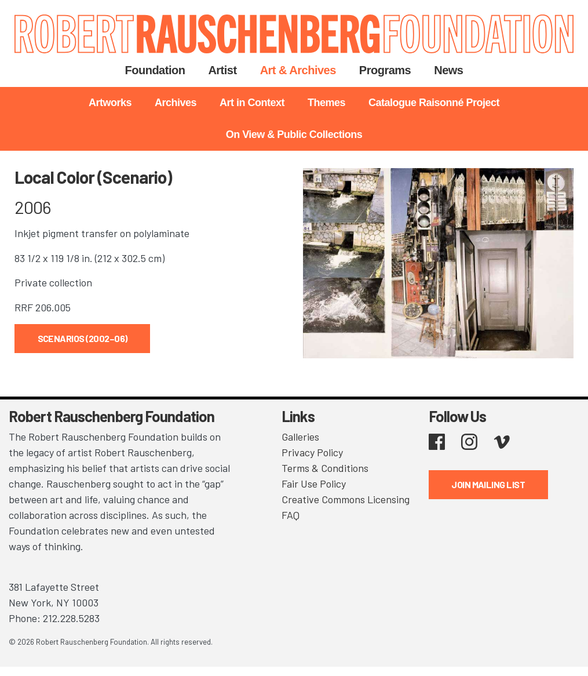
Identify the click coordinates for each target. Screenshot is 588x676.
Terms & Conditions (325, 467)
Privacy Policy (312, 452)
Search (489, 70)
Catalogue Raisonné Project (433, 102)
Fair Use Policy (314, 483)
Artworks (110, 102)
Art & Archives (298, 70)
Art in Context (252, 102)
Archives (175, 102)
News (448, 70)
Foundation (155, 70)
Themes (326, 102)
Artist (222, 70)
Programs (385, 70)
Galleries (300, 436)
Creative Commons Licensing (346, 499)
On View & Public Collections (294, 134)
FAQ (291, 514)
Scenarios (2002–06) (82, 338)
